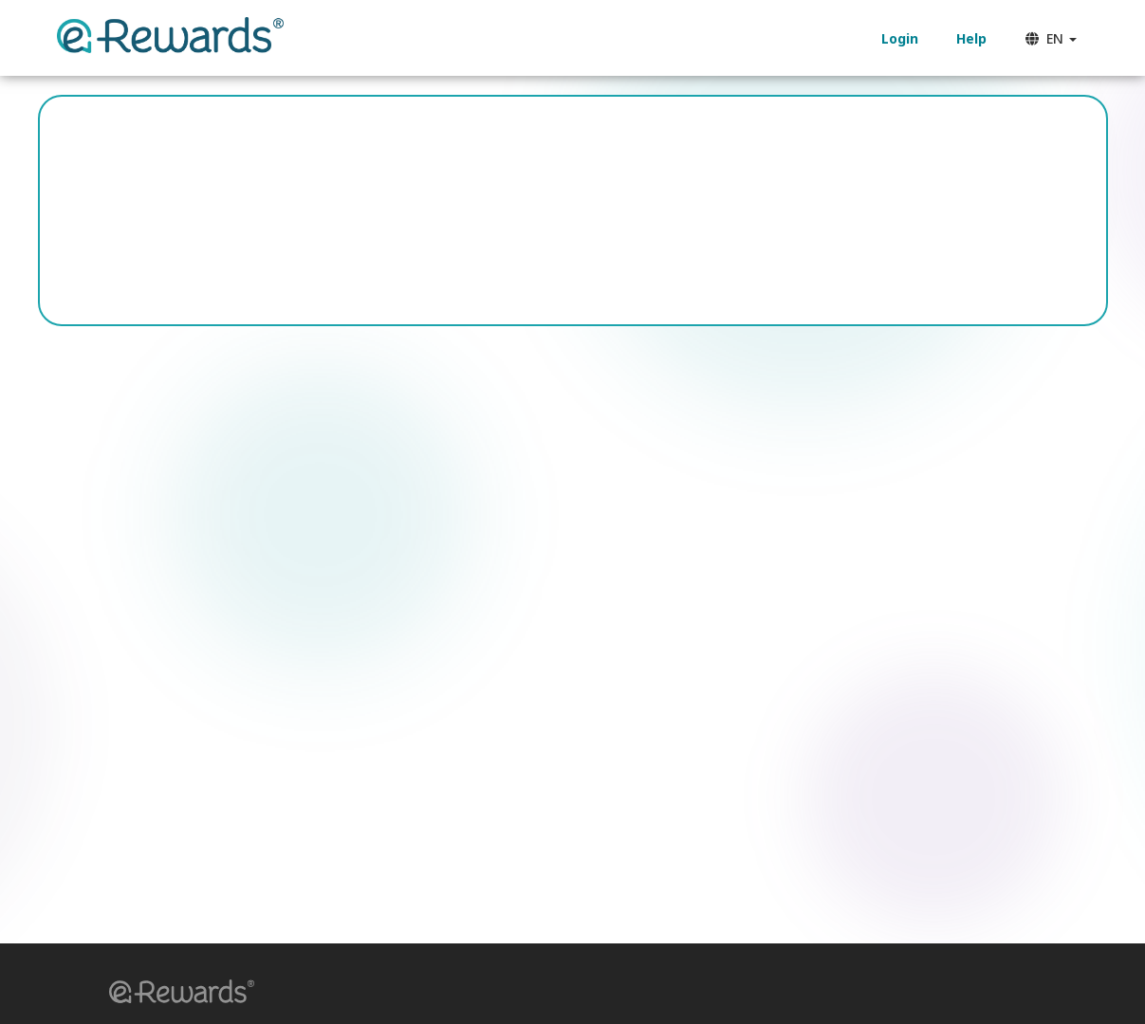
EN (1051, 38)
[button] (175, 994)
